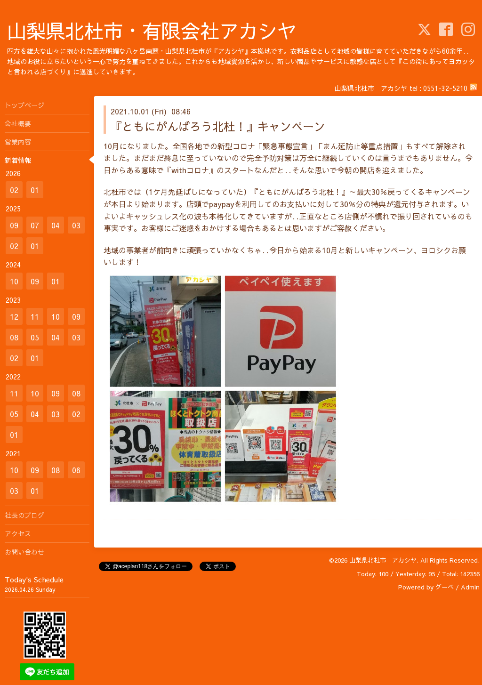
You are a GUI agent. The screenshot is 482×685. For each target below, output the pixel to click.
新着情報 (18, 160)
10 (14, 281)
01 (35, 190)
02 (14, 190)
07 (35, 225)
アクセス (18, 533)
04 (55, 225)
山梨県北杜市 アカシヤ (383, 560)
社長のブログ (24, 515)
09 (14, 225)
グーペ (444, 587)
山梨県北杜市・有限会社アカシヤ (152, 30)
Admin (470, 587)
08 (14, 337)
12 (14, 316)
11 (35, 316)
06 (76, 470)
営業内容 (18, 141)
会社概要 (18, 123)
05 (35, 337)
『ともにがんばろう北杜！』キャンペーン (218, 126)
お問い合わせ (24, 551)
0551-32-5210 (445, 88)
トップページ (24, 105)
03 (76, 225)
